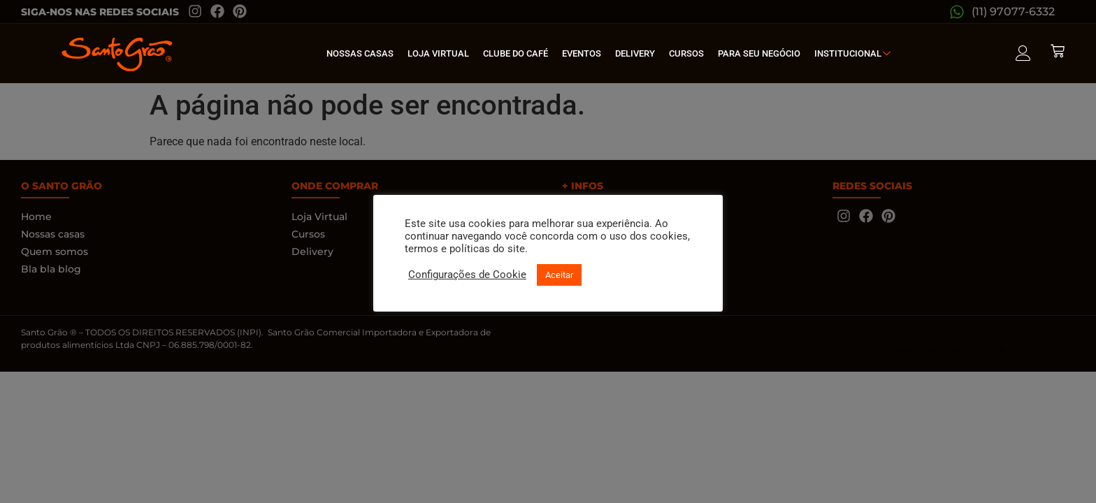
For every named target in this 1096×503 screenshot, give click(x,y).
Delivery (635, 53)
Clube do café (515, 53)
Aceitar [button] (559, 275)
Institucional (854, 53)
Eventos (581, 53)
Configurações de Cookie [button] (467, 274)
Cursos (686, 53)
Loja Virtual (438, 53)
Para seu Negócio (759, 53)
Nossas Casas (360, 53)
